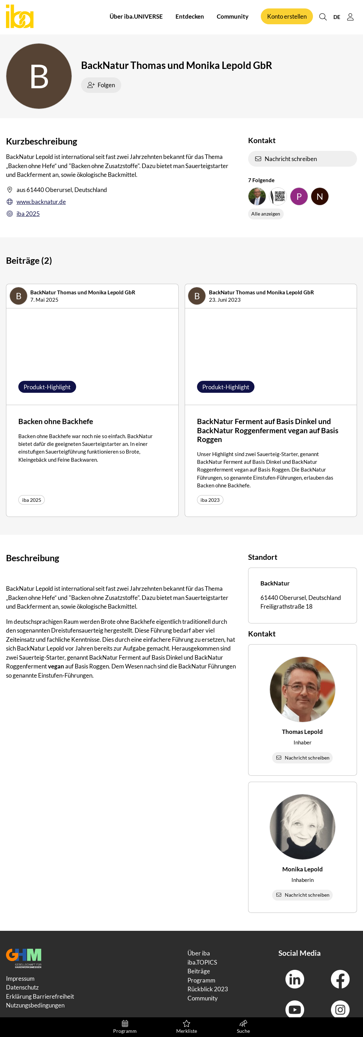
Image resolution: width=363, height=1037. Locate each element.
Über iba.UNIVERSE (136, 17)
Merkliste (186, 1027)
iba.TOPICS (202, 962)
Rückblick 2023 (207, 989)
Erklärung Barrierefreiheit (40, 996)
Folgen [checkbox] (101, 85)
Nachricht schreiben (285, 158)
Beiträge (198, 971)
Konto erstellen (287, 17)
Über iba (198, 953)
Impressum (20, 978)
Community (232, 17)
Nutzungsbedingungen (35, 1005)
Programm (124, 1027)
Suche (243, 1027)
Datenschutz (22, 987)
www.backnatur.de (36, 201)
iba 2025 (23, 213)
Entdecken (190, 17)
